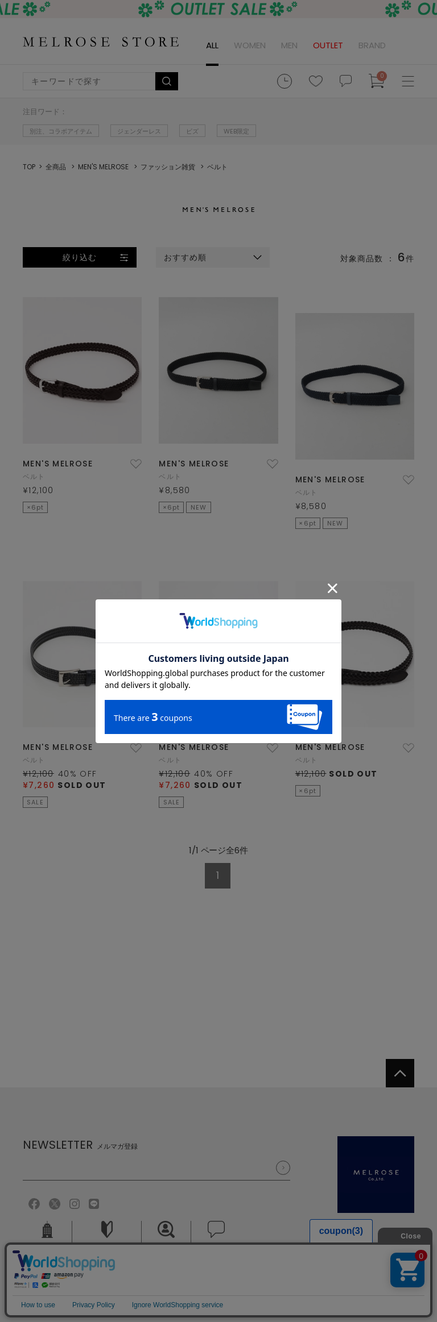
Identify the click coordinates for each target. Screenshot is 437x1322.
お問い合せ (216, 1237)
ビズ (192, 131)
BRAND (372, 45)
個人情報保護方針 (113, 1277)
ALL (212, 45)
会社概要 (47, 1237)
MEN (289, 45)
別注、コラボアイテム (61, 131)
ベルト (34, 476)
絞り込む (80, 257)
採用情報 (166, 1237)
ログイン (405, 45)
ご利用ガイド (106, 1237)
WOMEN (250, 45)
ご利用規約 (43, 1277)
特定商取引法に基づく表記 (210, 1277)
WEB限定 (236, 131)
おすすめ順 (185, 257)
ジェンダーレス (139, 131)
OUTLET (328, 45)
